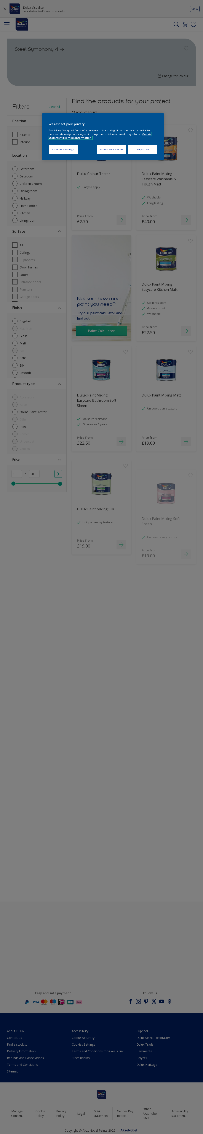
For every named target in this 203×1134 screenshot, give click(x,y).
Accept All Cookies (111, 149)
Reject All (143, 149)
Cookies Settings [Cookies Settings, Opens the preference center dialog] (63, 149)
